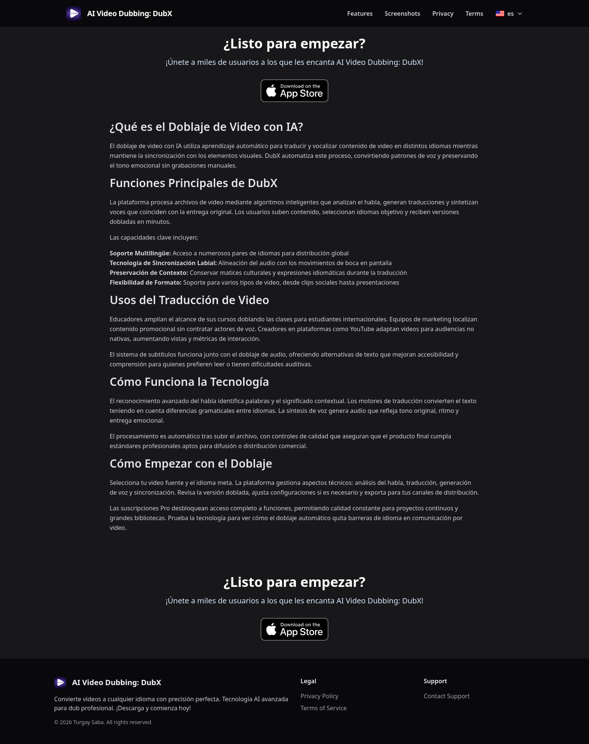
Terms (474, 13)
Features (360, 13)
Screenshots (402, 13)
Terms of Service (324, 708)
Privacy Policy (319, 696)
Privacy (442, 13)
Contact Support (447, 696)
